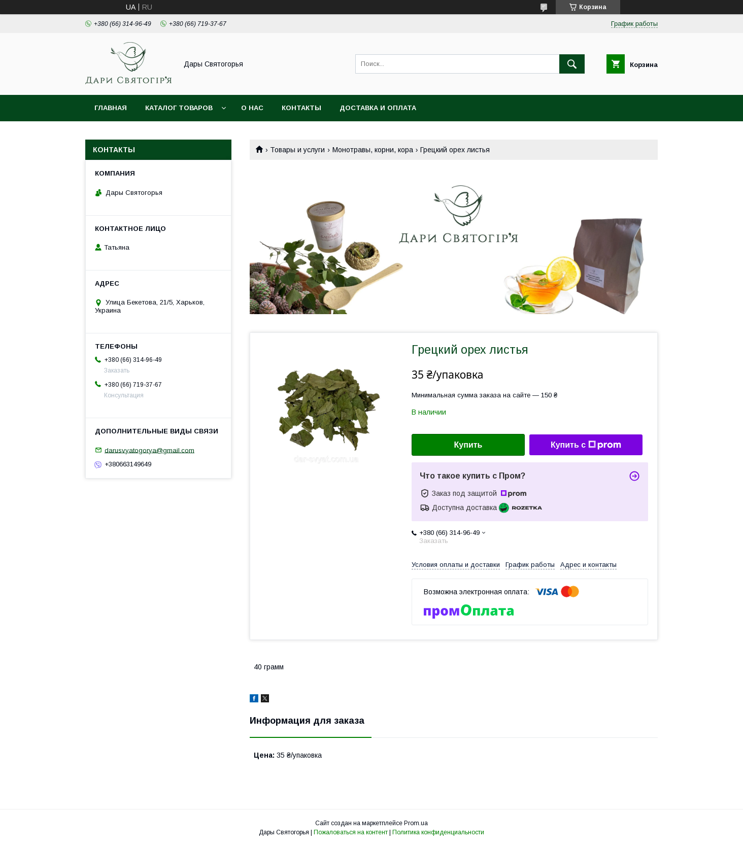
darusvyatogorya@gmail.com (149, 450)
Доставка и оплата (378, 108)
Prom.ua (416, 823)
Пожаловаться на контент (351, 832)
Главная (110, 108)
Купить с (586, 445)
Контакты (301, 108)
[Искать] (572, 64)
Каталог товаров (179, 108)
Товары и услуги (297, 150)
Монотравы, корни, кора (372, 150)
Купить (468, 445)
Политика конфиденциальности (438, 832)
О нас (252, 108)
